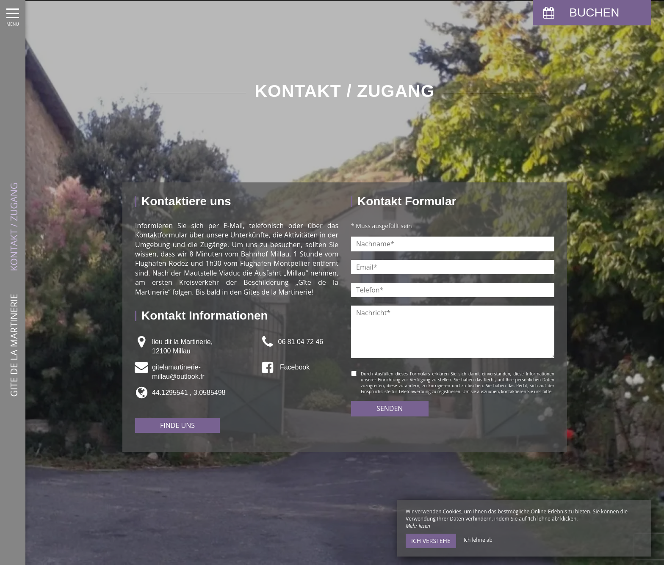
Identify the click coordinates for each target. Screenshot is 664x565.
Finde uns (177, 425)
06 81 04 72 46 (300, 341)
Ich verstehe (431, 541)
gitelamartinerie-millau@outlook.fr (178, 372)
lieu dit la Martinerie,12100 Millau (182, 346)
